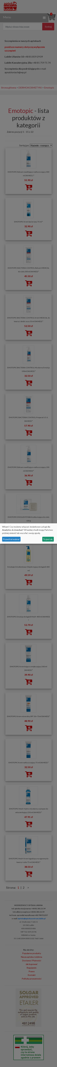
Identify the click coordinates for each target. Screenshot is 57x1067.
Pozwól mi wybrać (11, 539)
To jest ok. (48, 539)
